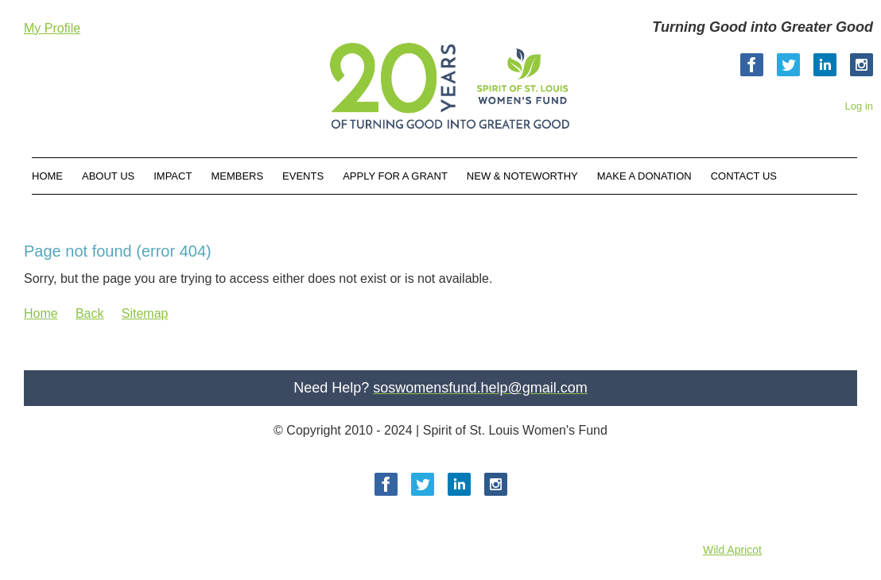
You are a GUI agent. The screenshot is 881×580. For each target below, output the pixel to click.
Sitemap (145, 313)
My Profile (52, 28)
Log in (859, 106)
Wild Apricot (732, 549)
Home (41, 313)
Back (90, 313)
